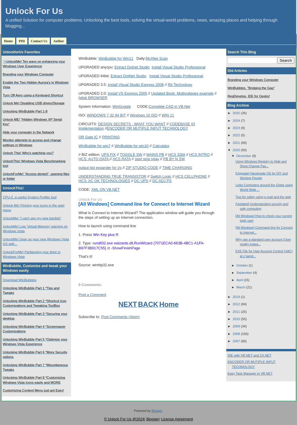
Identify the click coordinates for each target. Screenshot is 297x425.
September (244, 272)
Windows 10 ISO (144, 115)
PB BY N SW (174, 159)
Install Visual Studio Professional (179, 67)
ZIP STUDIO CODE (142, 167)
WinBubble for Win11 (115, 58)
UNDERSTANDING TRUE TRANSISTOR (112, 176)
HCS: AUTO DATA (94, 159)
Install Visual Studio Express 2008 (136, 84)
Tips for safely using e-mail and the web (263, 197)
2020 (236, 150)
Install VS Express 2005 (127, 93)
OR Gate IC (88, 137)
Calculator (161, 146)
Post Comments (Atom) (120, 317)
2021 (236, 142)
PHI (22, 41)
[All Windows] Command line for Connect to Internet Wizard (144, 204)
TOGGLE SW (131, 154)
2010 (236, 319)
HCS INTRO (199, 154)
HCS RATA (122, 159)
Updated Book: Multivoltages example (182, 93)
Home (8, 41)
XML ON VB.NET (105, 189)
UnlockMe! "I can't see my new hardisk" (32, 218)
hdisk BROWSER (93, 98)
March (240, 287)
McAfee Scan (157, 58)
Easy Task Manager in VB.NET (250, 373)
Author (58, 41)
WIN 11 (168, 115)
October (242, 265)
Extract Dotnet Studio (131, 67)
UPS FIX (108, 154)
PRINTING (111, 137)
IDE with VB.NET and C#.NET (250, 355)
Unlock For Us (34, 11)
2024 (236, 120)
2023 (236, 128)
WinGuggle (121, 106)
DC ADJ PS (162, 181)
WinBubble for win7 (95, 146)
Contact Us (39, 41)
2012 (236, 304)
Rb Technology (180, 84)
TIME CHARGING (177, 167)
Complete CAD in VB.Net (169, 106)
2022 (236, 135)
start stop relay (147, 159)
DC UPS (141, 181)
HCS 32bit (176, 154)
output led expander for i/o (100, 167)
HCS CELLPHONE (191, 176)
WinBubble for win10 (131, 146)
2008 (236, 334)
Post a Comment (92, 294)
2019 (236, 297)
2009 (236, 326)
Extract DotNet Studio (128, 76)
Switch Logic (161, 176)
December (243, 156)
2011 (236, 311)
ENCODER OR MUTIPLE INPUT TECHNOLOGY (147, 128)
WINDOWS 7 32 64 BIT (106, 115)
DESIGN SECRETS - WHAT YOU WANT (131, 124)
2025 (236, 113)
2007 (236, 341)
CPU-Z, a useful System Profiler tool (30, 197)
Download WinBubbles (20, 280)
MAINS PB (155, 154)
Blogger (156, 410)
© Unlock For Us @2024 (124, 419)
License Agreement (177, 419)
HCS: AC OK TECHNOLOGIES (104, 181)
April (239, 280)
